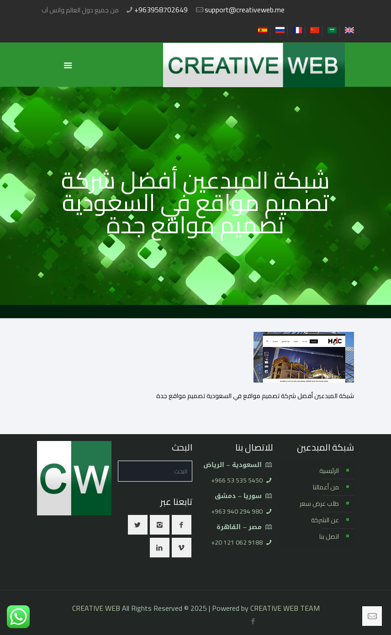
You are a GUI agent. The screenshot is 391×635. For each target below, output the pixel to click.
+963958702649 (161, 9)
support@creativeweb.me (245, 9)
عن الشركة (325, 520)
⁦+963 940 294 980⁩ (237, 511)
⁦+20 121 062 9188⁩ (237, 542)
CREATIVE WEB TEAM (285, 608)
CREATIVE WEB (96, 608)
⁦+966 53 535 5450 (237, 480)
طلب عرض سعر (319, 503)
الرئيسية (329, 471)
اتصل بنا (329, 536)
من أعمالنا (326, 487)
